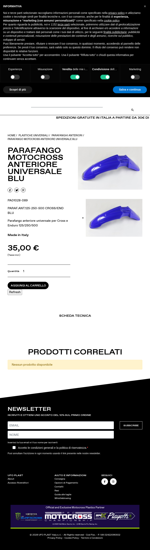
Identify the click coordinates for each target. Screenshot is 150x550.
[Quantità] (22, 271)
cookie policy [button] (111, 20)
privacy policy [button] (116, 12)
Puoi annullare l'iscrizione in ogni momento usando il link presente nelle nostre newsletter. (54, 453)
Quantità (13, 271)
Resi (56, 490)
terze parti (64, 24)
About (11, 478)
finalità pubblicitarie (115, 32)
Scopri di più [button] (17, 89)
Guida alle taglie (62, 494)
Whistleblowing (62, 498)
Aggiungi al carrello (28, 285)
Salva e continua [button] (130, 89)
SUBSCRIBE (131, 425)
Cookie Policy (71, 537)
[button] (145, 6)
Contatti (58, 486)
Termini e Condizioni (92, 537)
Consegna (59, 478)
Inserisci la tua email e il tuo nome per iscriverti (33, 442)
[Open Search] (132, 110)
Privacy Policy (54, 537)
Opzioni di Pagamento (66, 482)
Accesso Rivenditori (18, 482)
